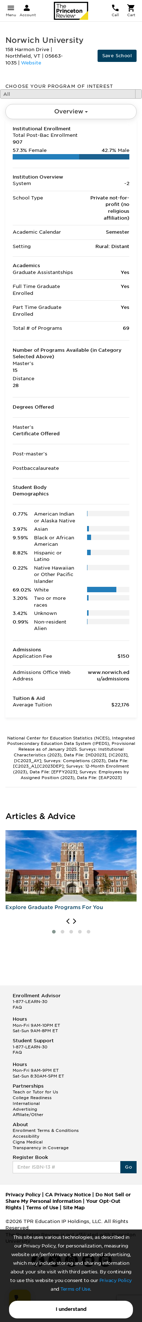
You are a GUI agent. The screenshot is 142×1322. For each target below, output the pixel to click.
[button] (54, 931)
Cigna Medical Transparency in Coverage (41, 1144)
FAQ (17, 1007)
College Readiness (32, 1097)
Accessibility (26, 1136)
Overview (71, 111)
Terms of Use (75, 1289)
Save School (117, 55)
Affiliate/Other (28, 1114)
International (26, 1103)
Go (128, 1167)
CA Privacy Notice (68, 1194)
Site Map (74, 1207)
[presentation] (67, 921)
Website (31, 63)
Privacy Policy (115, 1280)
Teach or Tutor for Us (35, 1091)
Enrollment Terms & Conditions (46, 1130)
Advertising (25, 1109)
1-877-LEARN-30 (30, 1001)
